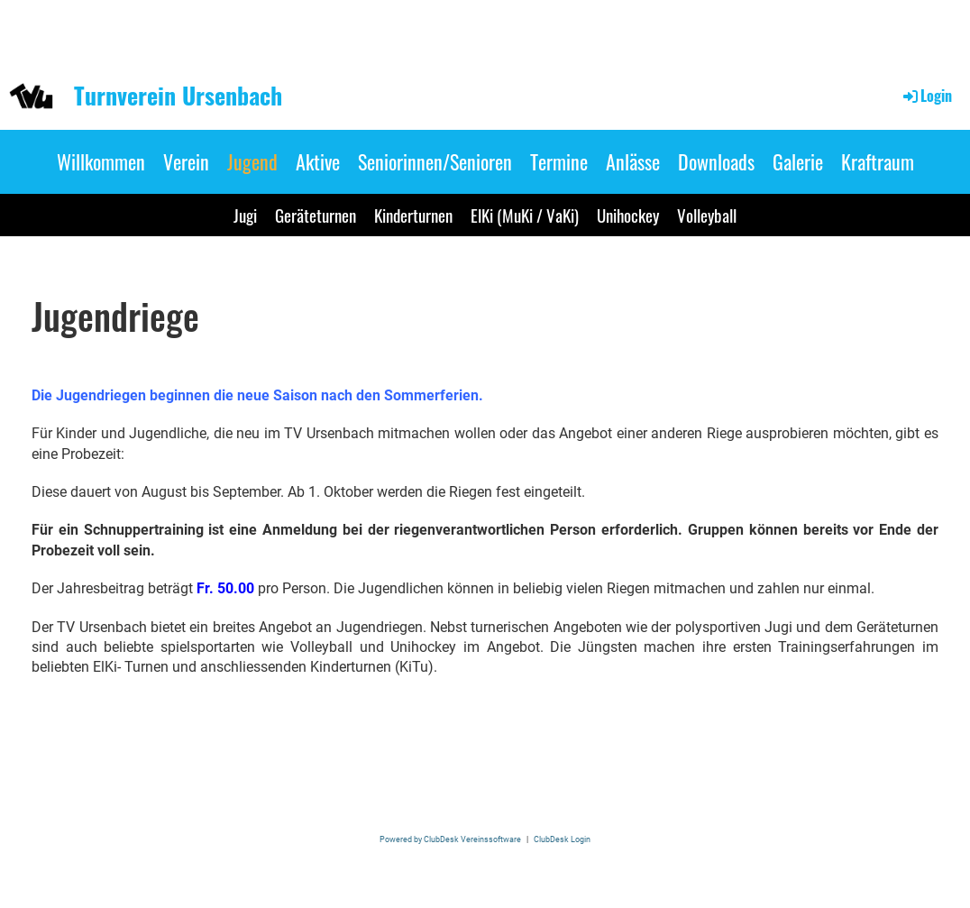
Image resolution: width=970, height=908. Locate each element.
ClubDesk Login (562, 839)
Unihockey (628, 214)
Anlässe (633, 161)
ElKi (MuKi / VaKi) (525, 214)
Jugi (245, 214)
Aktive (318, 161)
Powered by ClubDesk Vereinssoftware (450, 839)
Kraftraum (877, 161)
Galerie (798, 161)
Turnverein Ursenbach (178, 95)
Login (926, 95)
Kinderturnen (413, 214)
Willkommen (101, 161)
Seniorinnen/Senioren (435, 161)
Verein (186, 161)
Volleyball (707, 214)
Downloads (716, 161)
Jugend (252, 161)
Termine (559, 161)
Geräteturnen (315, 214)
